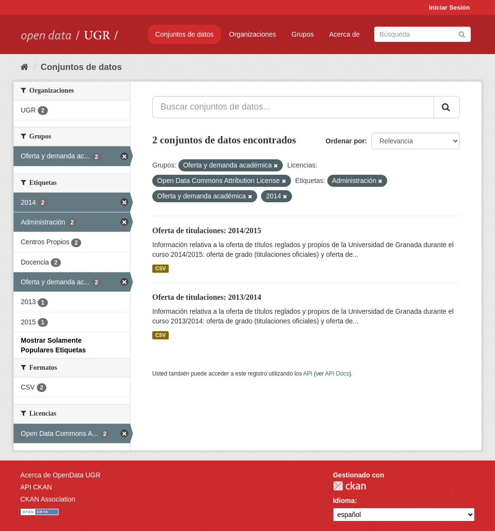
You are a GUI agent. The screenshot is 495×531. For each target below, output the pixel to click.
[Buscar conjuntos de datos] (422, 34)
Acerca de (344, 34)
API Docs (337, 373)
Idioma (344, 500)
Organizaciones (252, 34)
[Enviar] (462, 33)
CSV (160, 268)
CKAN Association (47, 499)
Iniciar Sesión (449, 7)
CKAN (349, 486)
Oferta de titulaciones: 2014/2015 (206, 230)
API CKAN (36, 487)
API (307, 373)
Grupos (302, 34)
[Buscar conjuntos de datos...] (293, 107)
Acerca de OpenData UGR (60, 475)
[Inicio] (24, 67)
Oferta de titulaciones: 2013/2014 (206, 297)
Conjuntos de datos (184, 34)
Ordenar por (345, 141)
